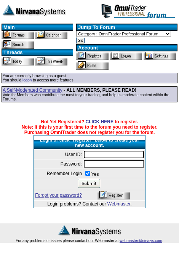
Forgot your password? (58, 195)
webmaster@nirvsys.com (141, 241)
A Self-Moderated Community (32, 90)
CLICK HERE (99, 121)
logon (27, 80)
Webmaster (118, 204)
